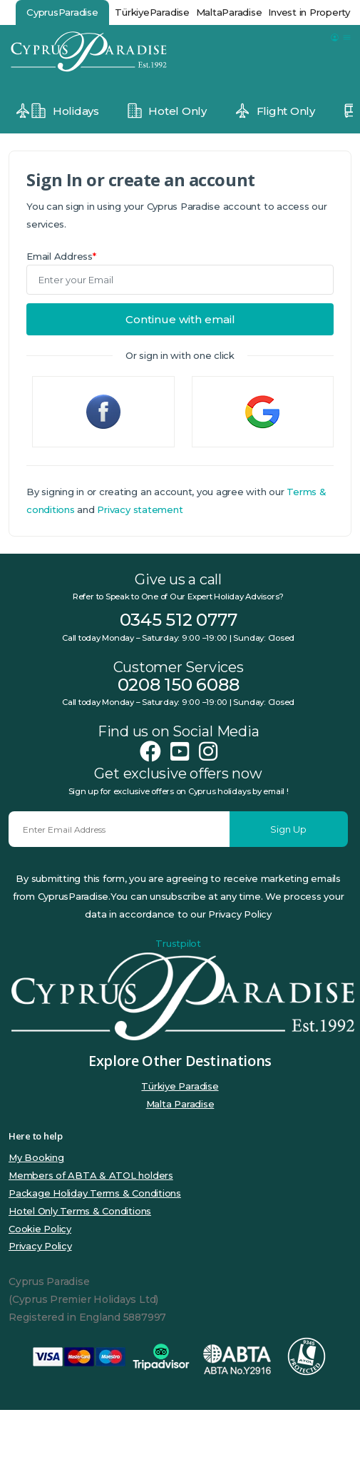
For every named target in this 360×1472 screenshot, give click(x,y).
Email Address (61, 256)
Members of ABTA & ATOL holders (91, 1175)
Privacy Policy (40, 1246)
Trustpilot (178, 943)
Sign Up (288, 829)
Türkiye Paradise (179, 1086)
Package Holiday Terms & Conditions (95, 1193)
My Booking (36, 1157)
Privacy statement (139, 509)
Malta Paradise (180, 1104)
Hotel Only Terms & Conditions (80, 1211)
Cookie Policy (40, 1228)
